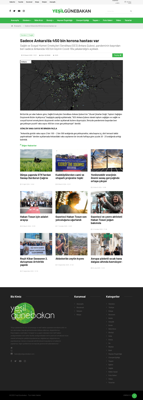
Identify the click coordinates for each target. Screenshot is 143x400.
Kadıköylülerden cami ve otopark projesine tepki (70, 176)
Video (118, 20)
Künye (37, 2)
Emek (109, 325)
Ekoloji (49, 20)
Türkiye (110, 307)
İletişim (44, 2)
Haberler (12, 2)
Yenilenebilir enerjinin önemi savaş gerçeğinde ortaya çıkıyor (105, 178)
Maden (110, 347)
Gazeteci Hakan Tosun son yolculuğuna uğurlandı (71, 218)
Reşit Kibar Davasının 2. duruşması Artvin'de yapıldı (34, 261)
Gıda (109, 336)
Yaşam (95, 20)
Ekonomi (110, 315)
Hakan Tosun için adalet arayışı (34, 218)
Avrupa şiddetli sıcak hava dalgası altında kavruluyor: (106, 260)
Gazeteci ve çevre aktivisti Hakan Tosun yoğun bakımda (106, 220)
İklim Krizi (39, 20)
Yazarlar (20, 2)
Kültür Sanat (112, 372)
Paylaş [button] (117, 55)
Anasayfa (52, 2)
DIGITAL (128, 395)
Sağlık (31, 35)
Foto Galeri (107, 20)
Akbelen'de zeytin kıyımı (70, 258)
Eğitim (109, 365)
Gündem (26, 20)
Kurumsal (29, 2)
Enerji (109, 340)
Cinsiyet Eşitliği (82, 20)
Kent (109, 350)
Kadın (109, 318)
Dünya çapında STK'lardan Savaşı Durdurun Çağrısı (35, 176)
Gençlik (110, 322)
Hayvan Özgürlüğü (64, 20)
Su (108, 343)
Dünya (109, 311)
